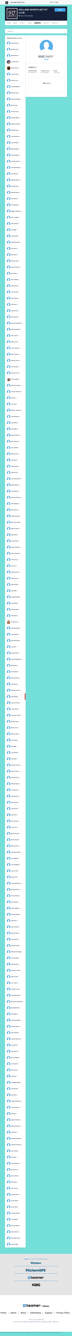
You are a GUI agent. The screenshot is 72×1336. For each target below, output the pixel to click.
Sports (13, 1313)
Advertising (35, 1313)
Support (48, 1313)
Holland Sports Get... (17, 2)
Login (60, 9)
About (23, 1313)
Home (3, 1313)
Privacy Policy (63, 1313)
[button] (56, 2)
